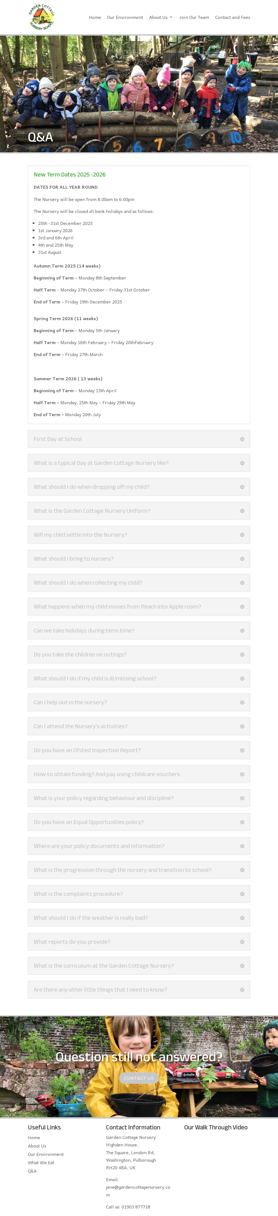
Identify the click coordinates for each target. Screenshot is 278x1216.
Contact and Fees (232, 17)
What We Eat (41, 1163)
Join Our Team (194, 17)
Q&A (32, 1171)
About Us (158, 17)
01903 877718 (136, 1206)
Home (95, 17)
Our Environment (125, 17)
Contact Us (139, 1078)
